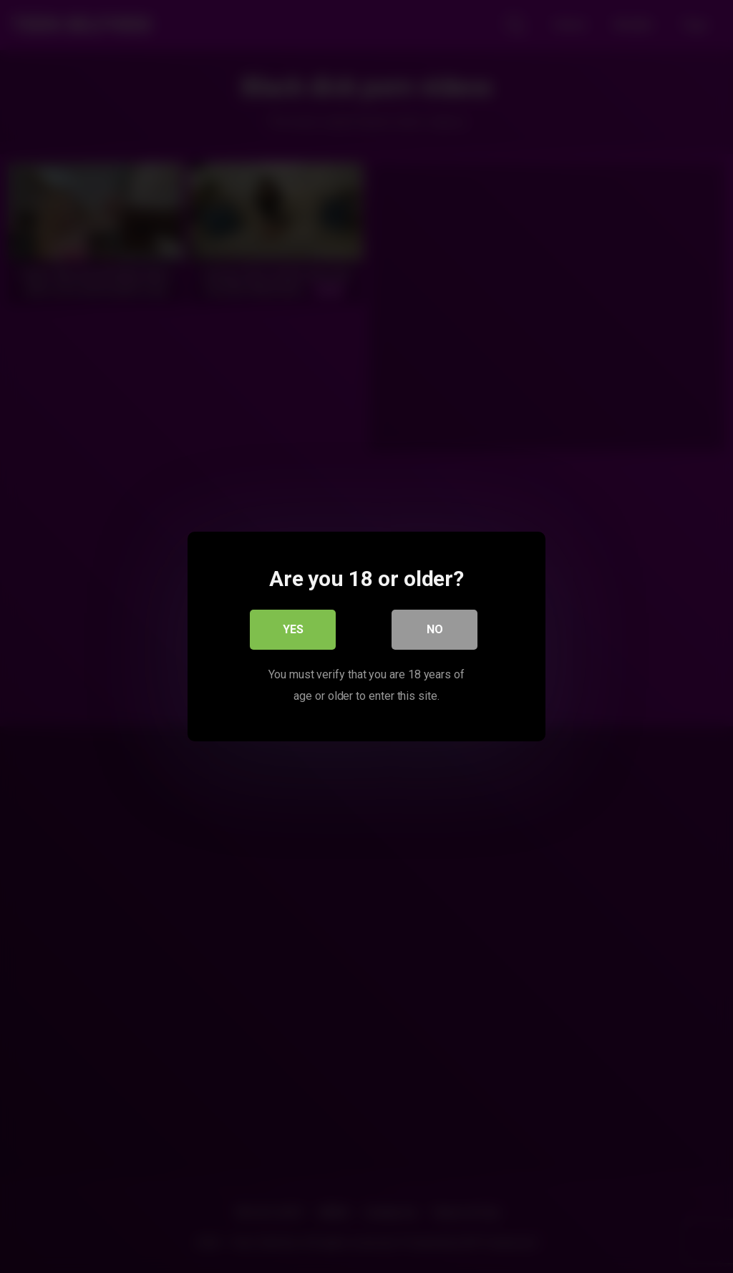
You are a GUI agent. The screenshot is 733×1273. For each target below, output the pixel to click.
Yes (293, 629)
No (435, 629)
